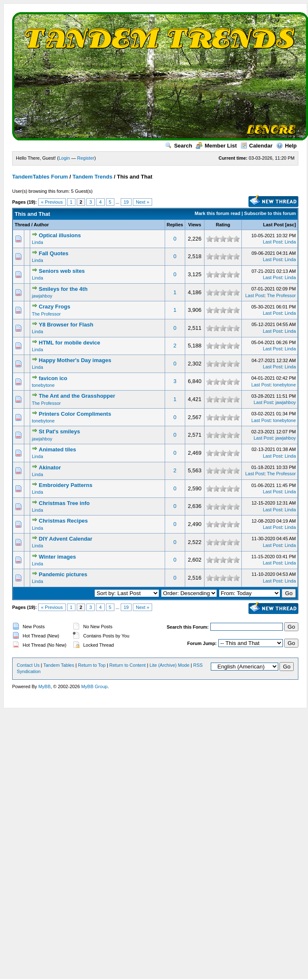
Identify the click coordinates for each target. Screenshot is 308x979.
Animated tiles (57, 449)
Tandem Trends (92, 177)
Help (286, 145)
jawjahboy (42, 295)
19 (126, 202)
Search (178, 145)
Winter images (57, 557)
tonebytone (43, 385)
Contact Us (28, 665)
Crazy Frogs (54, 306)
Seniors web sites (62, 271)
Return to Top (92, 665)
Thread (22, 224)
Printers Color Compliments (75, 414)
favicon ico (53, 378)
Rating (223, 224)
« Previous (52, 202)
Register (85, 158)
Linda (37, 242)
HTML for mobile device (69, 342)
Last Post (273, 224)
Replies (175, 224)
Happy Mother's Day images (75, 360)
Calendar (257, 145)
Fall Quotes (54, 253)
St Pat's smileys (59, 431)
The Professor (281, 295)
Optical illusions (60, 235)
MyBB (44, 686)
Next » (142, 202)
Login (64, 158)
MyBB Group (94, 686)
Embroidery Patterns (66, 485)
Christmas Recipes (63, 521)
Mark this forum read (218, 213)
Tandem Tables (58, 665)
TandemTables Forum (40, 177)
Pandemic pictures (63, 574)
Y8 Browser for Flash (66, 324)
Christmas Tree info (64, 503)
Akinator (50, 467)
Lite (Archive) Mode (169, 665)
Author (41, 224)
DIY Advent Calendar (66, 539)
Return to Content (127, 665)
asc (290, 224)
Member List (216, 145)
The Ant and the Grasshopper (77, 396)
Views (194, 224)
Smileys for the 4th (63, 289)
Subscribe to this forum (270, 213)
